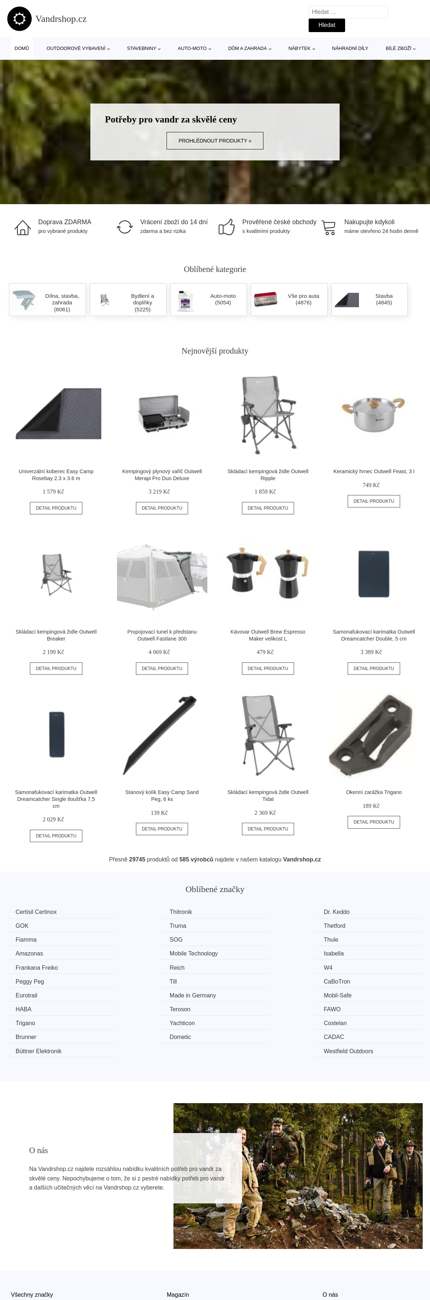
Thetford (134, 926)
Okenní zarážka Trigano (374, 792)
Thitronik (134, 912)
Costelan (241, 994)
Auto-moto (192, 48)
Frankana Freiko (37, 953)
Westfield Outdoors (361, 1008)
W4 (234, 953)
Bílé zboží (398, 48)
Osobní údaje (184, 1284)
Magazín (178, 1251)
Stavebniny (141, 48)
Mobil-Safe (30, 980)
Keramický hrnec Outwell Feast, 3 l (373, 471)
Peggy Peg (350, 953)
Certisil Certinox (37, 912)
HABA (131, 980)
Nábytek (299, 48)
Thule (23, 939)
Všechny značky (32, 1251)
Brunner (346, 994)
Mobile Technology (254, 939)
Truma (24, 926)
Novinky (21, 1268)
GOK (342, 912)
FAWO (344, 980)
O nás (330, 1251)
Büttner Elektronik (252, 1008)
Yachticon (135, 994)
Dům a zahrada (247, 48)
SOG (342, 926)
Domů (22, 48)
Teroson (240, 980)
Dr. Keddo (242, 912)
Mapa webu (182, 1268)
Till (20, 967)
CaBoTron (136, 967)
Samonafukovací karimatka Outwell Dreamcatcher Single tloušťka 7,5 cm (56, 799)
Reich (130, 953)
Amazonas (137, 939)
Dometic (27, 1008)
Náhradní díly (350, 48)
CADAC (133, 1008)
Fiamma (240, 926)
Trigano (26, 994)
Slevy (18, 1284)
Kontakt (332, 1268)
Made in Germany (359, 967)
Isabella (346, 939)
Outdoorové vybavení (76, 48)
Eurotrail (240, 967)
